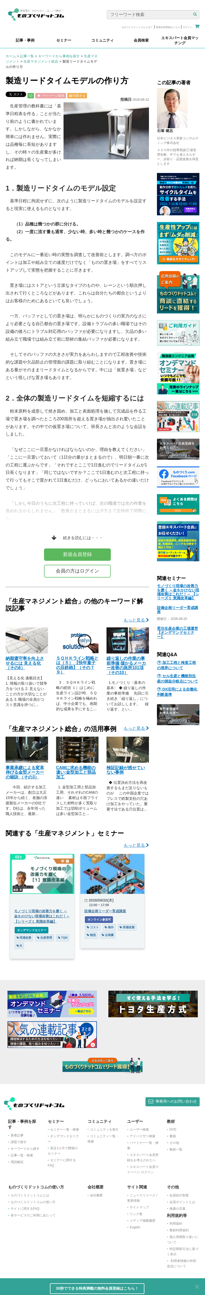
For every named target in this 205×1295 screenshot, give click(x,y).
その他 (174, 1143)
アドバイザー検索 (142, 1136)
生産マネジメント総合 (40, 61)
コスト (93, 927)
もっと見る (136, 620)
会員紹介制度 (179, 1195)
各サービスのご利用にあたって (33, 1215)
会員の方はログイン (77, 571)
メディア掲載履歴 (142, 1221)
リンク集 (136, 1214)
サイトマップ (139, 1207)
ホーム (11, 56)
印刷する (77, 96)
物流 (91, 935)
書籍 (172, 1136)
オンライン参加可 (99, 919)
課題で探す (19, 1142)
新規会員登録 (77, 554)
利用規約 (175, 1223)
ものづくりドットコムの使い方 (33, 1202)
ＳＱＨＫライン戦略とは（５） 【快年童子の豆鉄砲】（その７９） (77, 665)
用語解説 (17, 1162)
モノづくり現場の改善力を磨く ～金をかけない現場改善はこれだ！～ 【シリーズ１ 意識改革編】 (178, 592)
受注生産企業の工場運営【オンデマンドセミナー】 (177, 632)
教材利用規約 (179, 1230)
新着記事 (17, 1135)
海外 (109, 927)
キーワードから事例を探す (59, 56)
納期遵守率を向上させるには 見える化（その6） (25, 663)
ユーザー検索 (139, 1129)
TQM (62, 937)
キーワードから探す (25, 1149)
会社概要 (96, 1195)
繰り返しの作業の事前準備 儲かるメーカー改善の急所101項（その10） (126, 665)
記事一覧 (27, 56)
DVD (172, 1129)
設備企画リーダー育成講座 (177, 610)
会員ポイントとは (182, 1202)
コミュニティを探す (104, 1129)
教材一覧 (175, 1149)
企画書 (108, 935)
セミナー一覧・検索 (64, 1129)
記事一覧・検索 (22, 1155)
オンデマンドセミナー (32, 930)
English (135, 1227)
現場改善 (24, 937)
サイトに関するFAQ (25, 1209)
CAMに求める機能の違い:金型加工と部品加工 (76, 772)
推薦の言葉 (177, 1209)
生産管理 (44, 937)
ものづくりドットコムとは (30, 1195)
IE (19, 945)
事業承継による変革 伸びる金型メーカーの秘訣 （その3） (25, 772)
